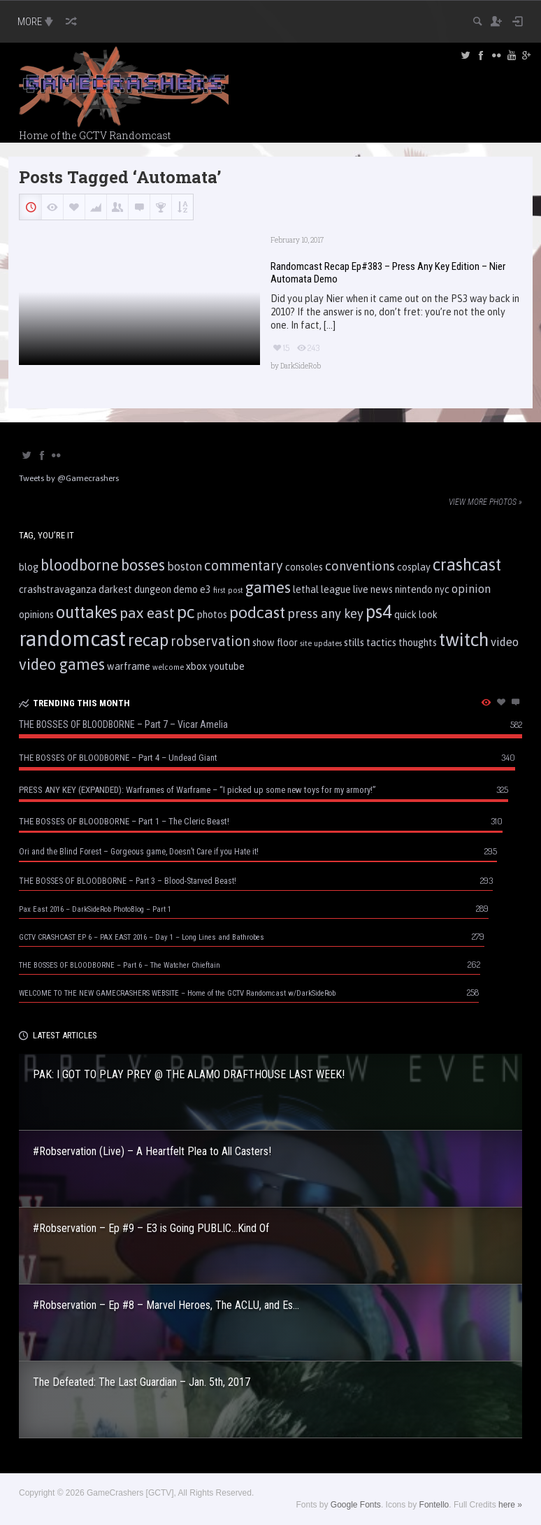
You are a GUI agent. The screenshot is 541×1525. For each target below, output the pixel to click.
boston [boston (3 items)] (184, 566)
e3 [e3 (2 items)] (205, 589)
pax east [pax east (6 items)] (147, 612)
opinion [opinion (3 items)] (471, 588)
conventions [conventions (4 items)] (360, 566)
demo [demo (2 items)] (185, 589)
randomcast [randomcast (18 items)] (72, 638)
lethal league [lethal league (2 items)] (322, 589)
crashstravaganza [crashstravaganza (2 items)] (57, 589)
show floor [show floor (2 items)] (275, 642)
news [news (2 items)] (381, 589)
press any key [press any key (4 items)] (325, 613)
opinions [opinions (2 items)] (36, 614)
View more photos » (485, 502)
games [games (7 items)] (268, 587)
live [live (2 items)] (360, 589)
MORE (36, 21)
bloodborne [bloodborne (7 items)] (80, 565)
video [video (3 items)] (505, 642)
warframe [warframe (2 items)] (128, 666)
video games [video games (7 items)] (62, 664)
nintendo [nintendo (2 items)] (414, 589)
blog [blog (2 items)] (28, 567)
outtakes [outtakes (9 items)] (86, 612)
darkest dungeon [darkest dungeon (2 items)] (135, 589)
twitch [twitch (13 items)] (464, 639)
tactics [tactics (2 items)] (381, 642)
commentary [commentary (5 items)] (243, 565)
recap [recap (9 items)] (148, 640)
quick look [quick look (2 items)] (416, 614)
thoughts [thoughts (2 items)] (417, 642)
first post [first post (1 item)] (228, 590)
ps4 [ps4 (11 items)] (379, 611)
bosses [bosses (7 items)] (143, 565)
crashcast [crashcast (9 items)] (467, 564)
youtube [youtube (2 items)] (227, 666)
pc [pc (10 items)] (186, 612)
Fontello (434, 1505)
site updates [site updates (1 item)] (321, 643)
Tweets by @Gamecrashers (69, 478)
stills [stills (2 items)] (354, 642)
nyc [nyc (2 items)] (442, 589)
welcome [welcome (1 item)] (168, 667)
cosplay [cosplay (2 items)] (414, 567)
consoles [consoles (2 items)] (304, 567)
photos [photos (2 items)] (212, 614)
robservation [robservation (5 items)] (210, 641)
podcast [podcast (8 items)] (257, 612)
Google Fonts (356, 1505)
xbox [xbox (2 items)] (196, 666)
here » (510, 1505)
